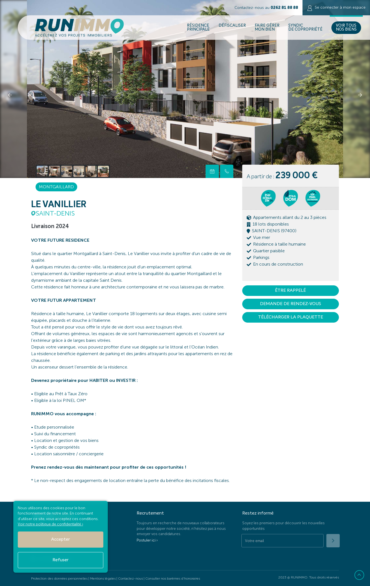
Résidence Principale (198, 27)
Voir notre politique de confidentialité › (50, 524)
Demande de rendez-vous (290, 304)
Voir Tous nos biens (346, 27)
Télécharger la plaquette (290, 317)
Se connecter (336, 8)
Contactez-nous (130, 578)
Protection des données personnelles (59, 578)
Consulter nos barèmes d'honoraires (172, 578)
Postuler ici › (147, 540)
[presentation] (10, 94)
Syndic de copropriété (305, 27)
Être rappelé (290, 290)
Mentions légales (103, 578)
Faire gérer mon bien (267, 27)
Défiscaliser (232, 27)
